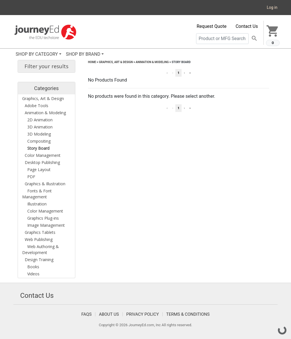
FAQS (86, 314)
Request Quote (211, 26)
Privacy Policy (142, 314)
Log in (272, 7)
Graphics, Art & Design (116, 62)
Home (92, 62)
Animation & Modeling (152, 62)
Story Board (181, 62)
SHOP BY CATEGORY (37, 54)
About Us (109, 314)
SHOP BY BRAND (83, 54)
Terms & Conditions (188, 314)
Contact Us (247, 26)
